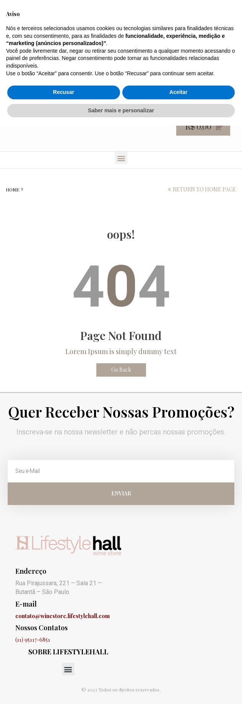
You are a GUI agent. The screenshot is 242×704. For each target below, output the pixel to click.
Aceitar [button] (178, 670)
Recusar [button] (63, 670)
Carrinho (104, 8)
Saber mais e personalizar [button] (121, 688)
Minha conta (219, 8)
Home (12, 189)
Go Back (121, 369)
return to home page (204, 189)
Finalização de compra (160, 8)
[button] (121, 158)
